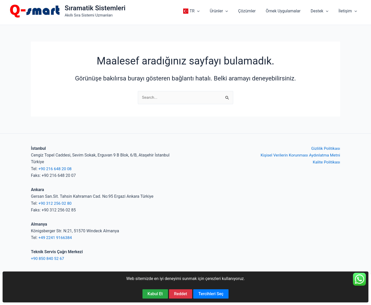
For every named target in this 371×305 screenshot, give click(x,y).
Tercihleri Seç (210, 293)
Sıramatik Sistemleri (95, 8)
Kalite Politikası (326, 162)
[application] (207, 11)
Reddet (180, 293)
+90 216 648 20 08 (55, 169)
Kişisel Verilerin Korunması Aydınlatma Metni (299, 155)
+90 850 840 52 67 (48, 258)
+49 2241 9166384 (55, 237)
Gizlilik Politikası (325, 148)
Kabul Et (155, 293)
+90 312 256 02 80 (55, 203)
